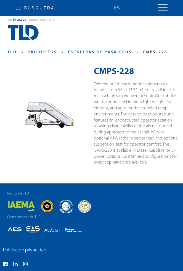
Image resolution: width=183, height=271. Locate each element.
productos (42, 52)
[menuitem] (120, 8)
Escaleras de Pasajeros (100, 52)
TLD (12, 52)
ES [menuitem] (117, 7)
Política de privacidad (24, 249)
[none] (120, 8)
